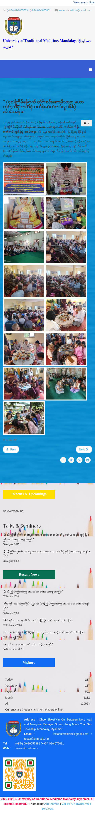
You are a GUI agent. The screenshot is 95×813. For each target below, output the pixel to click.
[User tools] (86, 123)
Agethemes (51, 803)
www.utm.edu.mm (27, 748)
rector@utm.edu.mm (37, 738)
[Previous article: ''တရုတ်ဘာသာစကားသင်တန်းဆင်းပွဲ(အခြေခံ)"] (11, 449)
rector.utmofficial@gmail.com (75, 10)
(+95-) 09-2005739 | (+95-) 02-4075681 (29, 10)
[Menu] (89, 72)
